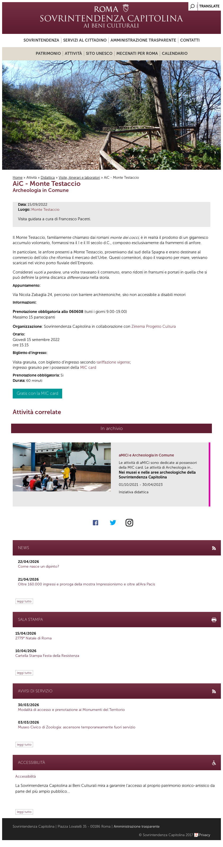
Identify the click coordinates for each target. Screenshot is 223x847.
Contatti (190, 40)
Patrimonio (48, 53)
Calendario (175, 53)
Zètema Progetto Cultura (153, 326)
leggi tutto (24, 601)
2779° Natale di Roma (33, 638)
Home (17, 178)
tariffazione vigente (113, 362)
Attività (73, 53)
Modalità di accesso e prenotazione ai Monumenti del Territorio (71, 709)
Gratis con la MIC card (37, 393)
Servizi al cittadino (85, 40)
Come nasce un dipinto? (38, 566)
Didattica (48, 178)
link (206, 501)
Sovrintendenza (41, 40)
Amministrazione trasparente (143, 40)
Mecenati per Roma (137, 53)
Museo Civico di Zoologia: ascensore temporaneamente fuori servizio (76, 727)
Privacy (204, 835)
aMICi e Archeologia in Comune (146, 455)
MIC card (88, 367)
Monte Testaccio (45, 209)
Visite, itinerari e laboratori (79, 178)
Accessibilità (25, 776)
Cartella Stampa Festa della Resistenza (47, 655)
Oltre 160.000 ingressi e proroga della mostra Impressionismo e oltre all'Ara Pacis (86, 584)
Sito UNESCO (99, 53)
